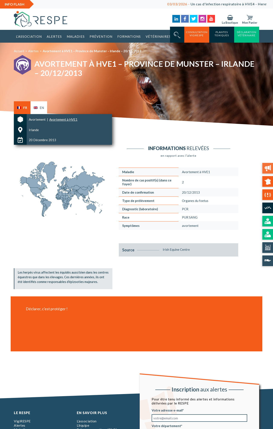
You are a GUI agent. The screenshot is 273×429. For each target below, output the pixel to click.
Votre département (166, 426)
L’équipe (83, 425)
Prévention (101, 36)
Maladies (76, 36)
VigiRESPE (22, 421)
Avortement (37, 119)
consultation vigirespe (197, 33)
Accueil (19, 51)
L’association (29, 36)
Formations (129, 36)
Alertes (54, 36)
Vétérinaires (158, 36)
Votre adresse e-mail (167, 410)
